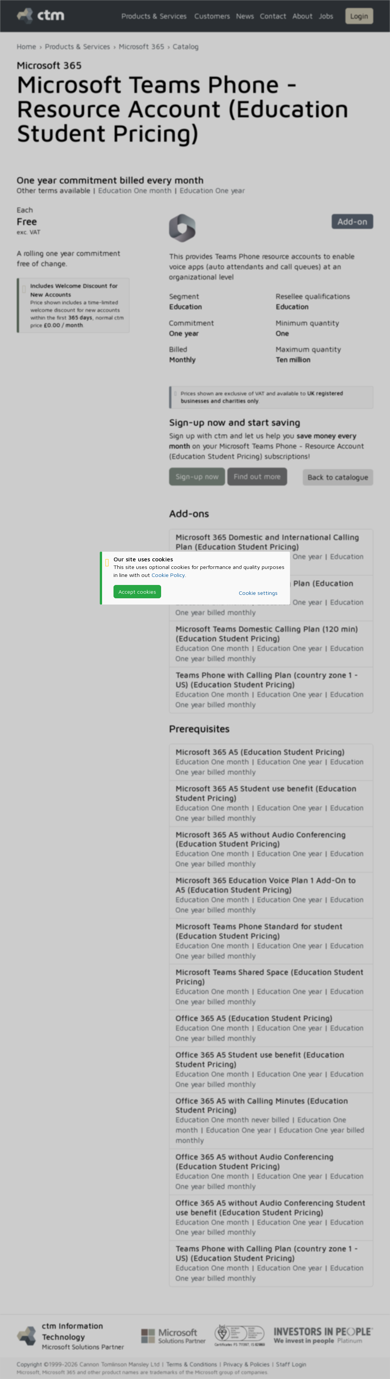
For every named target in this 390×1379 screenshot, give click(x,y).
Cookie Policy (168, 575)
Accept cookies (137, 591)
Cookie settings (258, 593)
